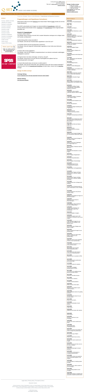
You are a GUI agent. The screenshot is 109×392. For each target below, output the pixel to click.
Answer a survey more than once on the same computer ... (74, 344)
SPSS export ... (70, 314)
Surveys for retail (5, 31)
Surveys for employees (6, 34)
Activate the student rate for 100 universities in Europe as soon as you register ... (75, 217)
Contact (42, 14)
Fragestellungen (51, 26)
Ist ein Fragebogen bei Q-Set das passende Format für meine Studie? (33, 75)
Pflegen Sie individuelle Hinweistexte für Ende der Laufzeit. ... (74, 44)
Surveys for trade (5, 29)
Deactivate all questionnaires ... (73, 157)
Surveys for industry (5, 27)
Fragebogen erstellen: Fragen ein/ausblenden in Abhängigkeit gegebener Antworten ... (73, 87)
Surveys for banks (5, 32)
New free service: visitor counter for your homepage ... (74, 366)
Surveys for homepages (6, 36)
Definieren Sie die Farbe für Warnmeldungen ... (73, 200)
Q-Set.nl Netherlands (23, 386)
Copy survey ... (70, 307)
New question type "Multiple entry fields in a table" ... (74, 227)
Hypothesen (39, 27)
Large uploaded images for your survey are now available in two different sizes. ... (73, 222)
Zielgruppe (60, 66)
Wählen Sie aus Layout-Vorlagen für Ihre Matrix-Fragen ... (74, 139)
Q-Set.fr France (50, 385)
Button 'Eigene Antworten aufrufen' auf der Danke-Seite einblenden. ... (74, 73)
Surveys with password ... (72, 103)
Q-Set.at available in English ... (73, 213)
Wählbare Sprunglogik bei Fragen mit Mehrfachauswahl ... (75, 196)
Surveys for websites (6, 26)
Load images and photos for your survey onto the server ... (74, 244)
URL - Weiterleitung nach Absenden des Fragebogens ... (74, 59)
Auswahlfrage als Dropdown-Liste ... (74, 100)
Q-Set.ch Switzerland (25, 385)
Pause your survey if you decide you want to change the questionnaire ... (74, 330)
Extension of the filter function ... (73, 275)
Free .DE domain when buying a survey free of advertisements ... (73, 252)
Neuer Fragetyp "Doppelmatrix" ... (74, 154)
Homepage (3, 14)
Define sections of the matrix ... (73, 284)
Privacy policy (31, 380)
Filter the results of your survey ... (74, 336)
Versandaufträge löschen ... (72, 62)
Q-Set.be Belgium (31, 386)
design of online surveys (72, 11)
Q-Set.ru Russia (34, 387)
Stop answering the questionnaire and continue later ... (74, 261)
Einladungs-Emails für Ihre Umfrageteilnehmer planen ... (73, 164)
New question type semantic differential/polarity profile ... (73, 248)
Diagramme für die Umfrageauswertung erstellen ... (73, 111)
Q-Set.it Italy (43, 385)
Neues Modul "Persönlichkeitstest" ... (74, 21)
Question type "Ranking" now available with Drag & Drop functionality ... (73, 208)
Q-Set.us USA (47, 387)
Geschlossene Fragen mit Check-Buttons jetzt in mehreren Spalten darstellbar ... (74, 173)
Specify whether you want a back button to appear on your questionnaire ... (74, 235)
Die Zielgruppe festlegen (23, 80)
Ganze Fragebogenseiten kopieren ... (75, 40)
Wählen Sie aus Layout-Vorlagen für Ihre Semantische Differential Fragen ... (74, 134)
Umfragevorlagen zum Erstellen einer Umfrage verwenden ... (75, 69)
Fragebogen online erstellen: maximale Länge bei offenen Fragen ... (74, 92)
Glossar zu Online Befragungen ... (74, 65)
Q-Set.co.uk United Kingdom (35, 385)
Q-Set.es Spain (15, 386)
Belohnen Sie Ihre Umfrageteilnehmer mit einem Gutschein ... (73, 129)
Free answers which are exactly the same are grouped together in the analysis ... (74, 357)
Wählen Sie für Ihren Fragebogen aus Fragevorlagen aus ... (74, 143)
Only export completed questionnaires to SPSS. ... (72, 268)
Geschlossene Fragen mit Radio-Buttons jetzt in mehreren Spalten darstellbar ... (74, 178)
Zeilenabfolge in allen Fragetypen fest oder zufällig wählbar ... (74, 204)
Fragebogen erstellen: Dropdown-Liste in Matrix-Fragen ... (74, 97)
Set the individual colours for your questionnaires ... (74, 296)
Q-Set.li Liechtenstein (39, 386)
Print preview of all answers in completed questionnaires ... (73, 353)
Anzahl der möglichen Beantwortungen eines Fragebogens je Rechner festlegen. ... (74, 36)
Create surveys (4, 39)
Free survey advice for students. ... (74, 264)
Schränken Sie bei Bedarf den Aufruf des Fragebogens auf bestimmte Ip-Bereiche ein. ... (74, 119)
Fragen (52, 21)
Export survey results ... (72, 300)
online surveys (55, 4)
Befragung (35, 21)
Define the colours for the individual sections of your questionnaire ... (74, 240)
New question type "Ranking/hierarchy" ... (71, 326)
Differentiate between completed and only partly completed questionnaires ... (74, 374)
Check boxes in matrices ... (72, 278)
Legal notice (24, 380)
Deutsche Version (61, 5)
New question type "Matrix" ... (73, 333)
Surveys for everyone (6, 38)
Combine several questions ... (73, 281)
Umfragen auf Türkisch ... (72, 27)
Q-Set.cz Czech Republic (49, 386)
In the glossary (70, 9)
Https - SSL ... (70, 24)
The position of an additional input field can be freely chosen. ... (74, 272)
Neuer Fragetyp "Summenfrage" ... (74, 160)
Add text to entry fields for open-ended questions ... (73, 288)
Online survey (4, 41)
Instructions (10, 14)
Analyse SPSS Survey (6, 43)
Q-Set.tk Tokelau (27, 387)
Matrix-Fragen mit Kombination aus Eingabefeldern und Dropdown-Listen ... (75, 82)
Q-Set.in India (40, 387)
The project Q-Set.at (39, 380)
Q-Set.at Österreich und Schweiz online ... (74, 192)
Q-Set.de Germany (16, 385)
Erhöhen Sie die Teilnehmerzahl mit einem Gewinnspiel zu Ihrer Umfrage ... (74, 187)
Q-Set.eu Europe (20, 387)
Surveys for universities (6, 24)
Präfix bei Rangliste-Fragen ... (73, 47)
